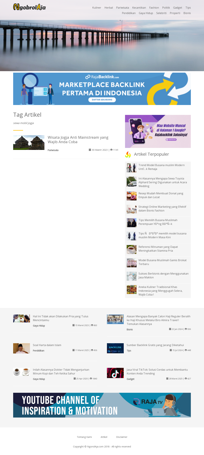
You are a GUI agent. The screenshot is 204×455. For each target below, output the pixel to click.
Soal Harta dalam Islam (47, 345)
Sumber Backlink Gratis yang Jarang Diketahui (155, 345)
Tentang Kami (84, 436)
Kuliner (96, 7)
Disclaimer (121, 436)
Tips (188, 7)
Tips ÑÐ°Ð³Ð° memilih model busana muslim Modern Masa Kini (162, 235)
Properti (175, 13)
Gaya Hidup (146, 13)
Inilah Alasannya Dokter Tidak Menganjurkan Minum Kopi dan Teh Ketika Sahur (61, 371)
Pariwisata (122, 7)
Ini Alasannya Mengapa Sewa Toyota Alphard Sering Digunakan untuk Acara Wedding (163, 182)
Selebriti (161, 13)
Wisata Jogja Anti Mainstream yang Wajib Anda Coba (78, 139)
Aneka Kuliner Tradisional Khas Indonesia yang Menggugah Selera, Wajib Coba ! (160, 290)
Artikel (104, 436)
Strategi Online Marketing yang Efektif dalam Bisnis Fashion (162, 208)
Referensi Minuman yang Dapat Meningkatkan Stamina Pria (158, 248)
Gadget (177, 7)
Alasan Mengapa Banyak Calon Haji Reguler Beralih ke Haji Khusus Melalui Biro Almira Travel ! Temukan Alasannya (158, 320)
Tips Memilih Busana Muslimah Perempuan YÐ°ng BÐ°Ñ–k (158, 222)
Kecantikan (139, 7)
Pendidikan (129, 13)
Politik (166, 7)
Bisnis (187, 13)
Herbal (108, 7)
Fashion (154, 7)
